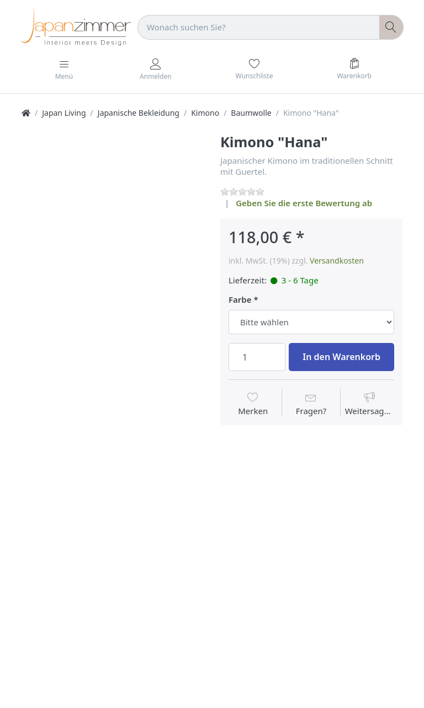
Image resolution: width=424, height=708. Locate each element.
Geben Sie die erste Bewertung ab (304, 202)
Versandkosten (337, 260)
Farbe (240, 299)
